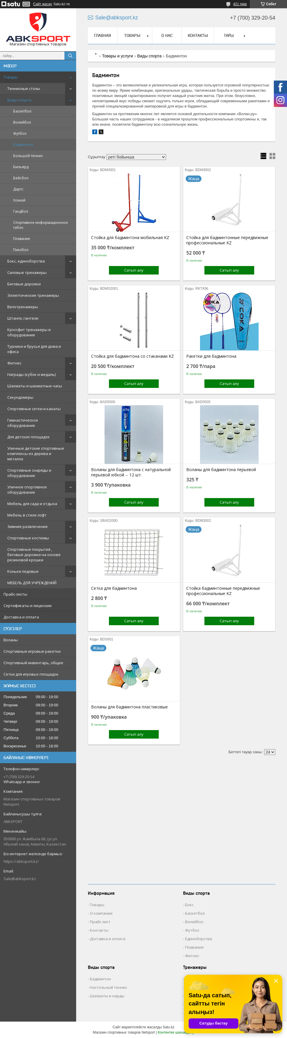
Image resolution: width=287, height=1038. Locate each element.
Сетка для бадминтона (114, 588)
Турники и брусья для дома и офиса (34, 349)
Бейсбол (20, 177)
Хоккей (19, 200)
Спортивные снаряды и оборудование (29, 473)
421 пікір (240, 4)
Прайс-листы (15, 594)
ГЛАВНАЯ (102, 35)
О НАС (166, 35)
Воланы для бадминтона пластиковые (129, 707)
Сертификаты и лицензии (28, 605)
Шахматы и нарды (107, 995)
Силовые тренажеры (27, 272)
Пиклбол (20, 249)
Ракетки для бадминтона (211, 356)
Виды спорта (19, 100)
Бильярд (20, 166)
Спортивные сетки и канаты (34, 408)
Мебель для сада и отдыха (32, 503)
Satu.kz (169, 1027)
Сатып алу (134, 270)
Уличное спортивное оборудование (27, 489)
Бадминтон (23, 144)
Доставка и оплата (21, 617)
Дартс (18, 189)
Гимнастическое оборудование (22, 422)
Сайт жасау (42, 4)
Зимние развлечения (27, 526)
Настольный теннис (108, 987)
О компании (101, 913)
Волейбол (22, 122)
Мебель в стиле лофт (27, 515)
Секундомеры (20, 397)
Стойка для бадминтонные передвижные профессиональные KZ (227, 240)
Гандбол (20, 211)
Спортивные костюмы (28, 538)
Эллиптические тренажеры (33, 295)
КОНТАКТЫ (198, 35)
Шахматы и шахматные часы (34, 385)
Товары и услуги (117, 56)
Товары (11, 77)
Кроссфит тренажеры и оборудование (29, 332)
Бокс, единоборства (26, 261)
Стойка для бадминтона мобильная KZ (130, 237)
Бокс (189, 904)
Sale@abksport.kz (20, 878)
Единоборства (198, 938)
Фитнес (14, 363)
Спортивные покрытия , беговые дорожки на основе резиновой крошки (34, 555)
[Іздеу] (70, 55)
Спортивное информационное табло (40, 225)
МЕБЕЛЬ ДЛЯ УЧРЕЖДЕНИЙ (32, 582)
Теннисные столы (23, 88)
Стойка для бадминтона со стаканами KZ (132, 356)
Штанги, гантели (22, 318)
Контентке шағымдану (176, 1032)
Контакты (99, 930)
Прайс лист (100, 921)
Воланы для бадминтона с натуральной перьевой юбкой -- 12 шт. (131, 472)
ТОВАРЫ (132, 35)
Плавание (21, 238)
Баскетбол (22, 111)
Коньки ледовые (23, 571)
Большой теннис (28, 155)
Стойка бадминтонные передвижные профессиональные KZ (223, 591)
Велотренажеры (22, 306)
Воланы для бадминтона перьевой (221, 469)
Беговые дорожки (24, 284)
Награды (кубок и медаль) (31, 374)
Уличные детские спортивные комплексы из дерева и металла (35, 453)
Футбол (19, 133)
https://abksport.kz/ (21, 861)
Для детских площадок (28, 436)
